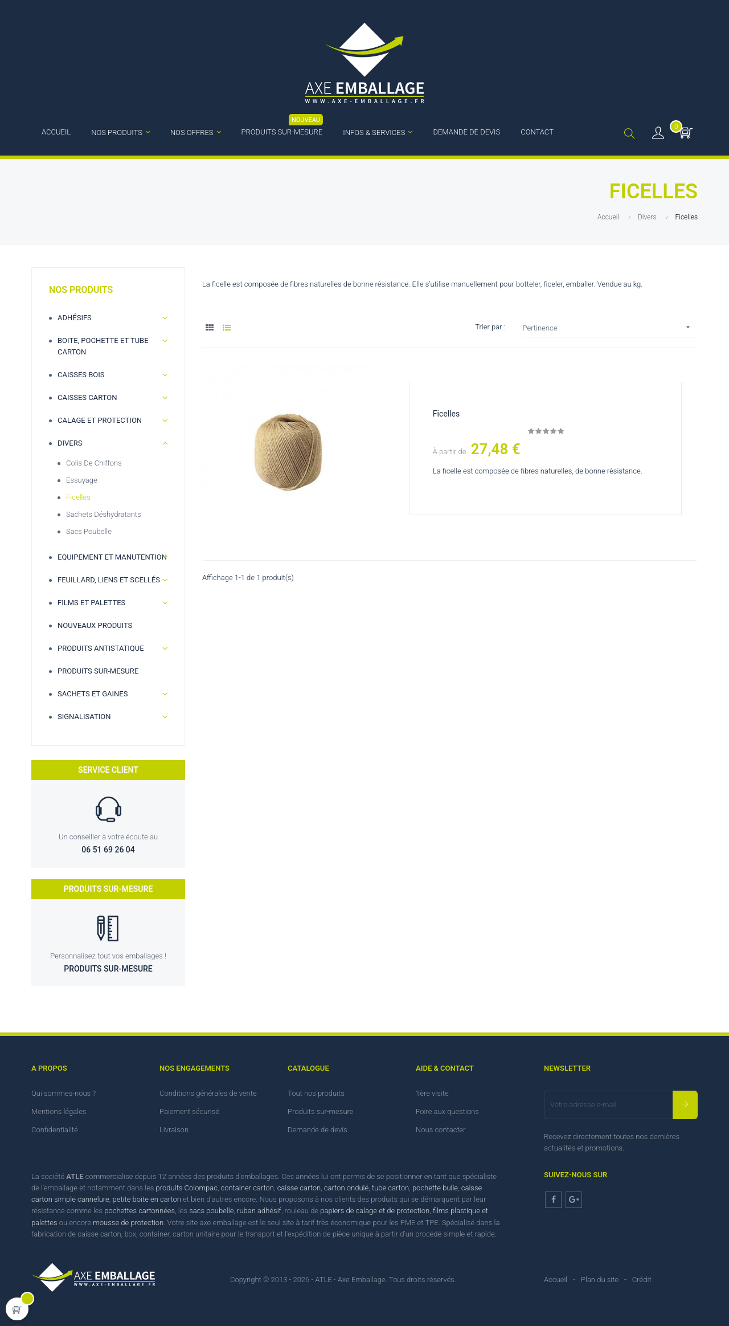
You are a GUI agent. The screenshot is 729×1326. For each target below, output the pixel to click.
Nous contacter (441, 1129)
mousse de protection (128, 1222)
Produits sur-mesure (98, 671)
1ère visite (432, 1093)
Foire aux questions (447, 1111)
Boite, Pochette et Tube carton (103, 346)
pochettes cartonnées (139, 1210)
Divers (70, 443)
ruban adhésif (259, 1210)
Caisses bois (81, 374)
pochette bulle (435, 1188)
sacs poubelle (211, 1210)
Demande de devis (317, 1129)
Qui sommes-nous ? (63, 1093)
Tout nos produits (316, 1093)
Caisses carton (87, 397)
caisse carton (299, 1188)
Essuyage (81, 480)
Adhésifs (75, 317)
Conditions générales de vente (208, 1093)
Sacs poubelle (89, 531)
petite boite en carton (146, 1199)
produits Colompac (187, 1188)
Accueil (555, 1279)
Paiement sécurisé (189, 1111)
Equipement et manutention (112, 557)
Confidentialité (54, 1129)
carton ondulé (346, 1188)
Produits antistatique (101, 648)
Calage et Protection (100, 420)
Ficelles (78, 497)
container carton (247, 1188)
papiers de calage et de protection (374, 1210)
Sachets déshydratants (103, 514)
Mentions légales (58, 1111)
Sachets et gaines (93, 693)
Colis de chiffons (94, 463)
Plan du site (600, 1279)
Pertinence (610, 327)
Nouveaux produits (95, 625)
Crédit (642, 1279)
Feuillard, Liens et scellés (109, 580)
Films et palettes (91, 602)
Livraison (174, 1129)
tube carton (390, 1188)
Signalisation (84, 716)
